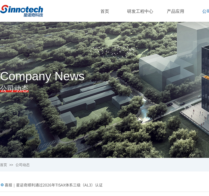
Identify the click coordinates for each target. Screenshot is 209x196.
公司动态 (23, 165)
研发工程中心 (140, 11)
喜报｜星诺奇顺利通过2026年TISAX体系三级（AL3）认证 (54, 185)
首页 (3, 165)
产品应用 (175, 11)
